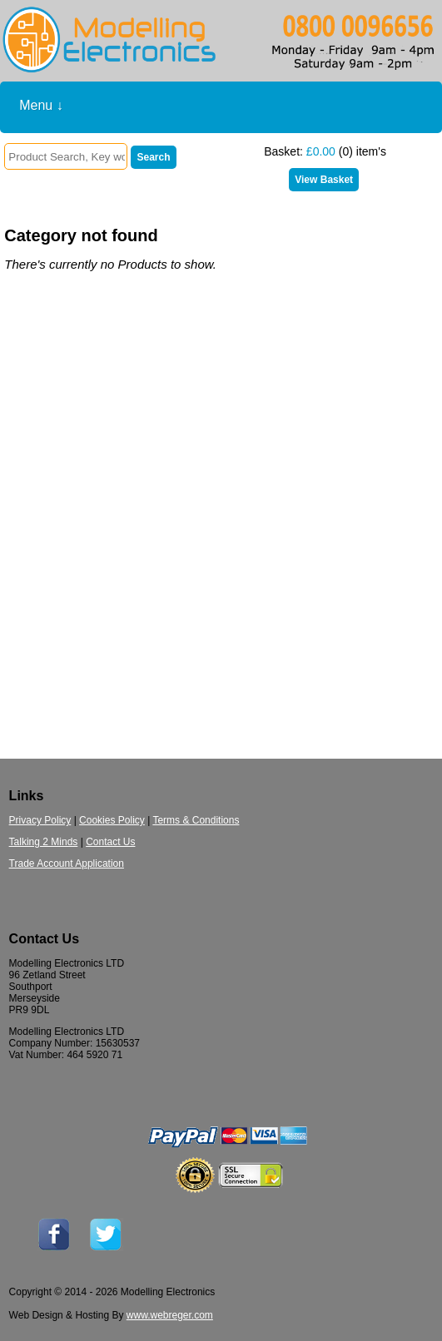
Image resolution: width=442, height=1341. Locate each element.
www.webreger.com (170, 1315)
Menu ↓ (40, 105)
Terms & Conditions (195, 820)
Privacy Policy (40, 820)
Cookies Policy (112, 820)
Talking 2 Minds (43, 842)
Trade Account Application (66, 863)
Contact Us (110, 842)
